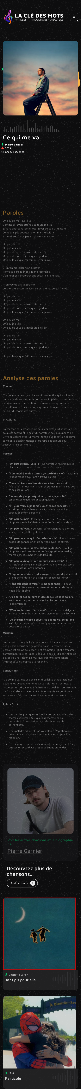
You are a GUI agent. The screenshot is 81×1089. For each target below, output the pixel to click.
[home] (33, 17)
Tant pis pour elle (20, 989)
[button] (74, 17)
